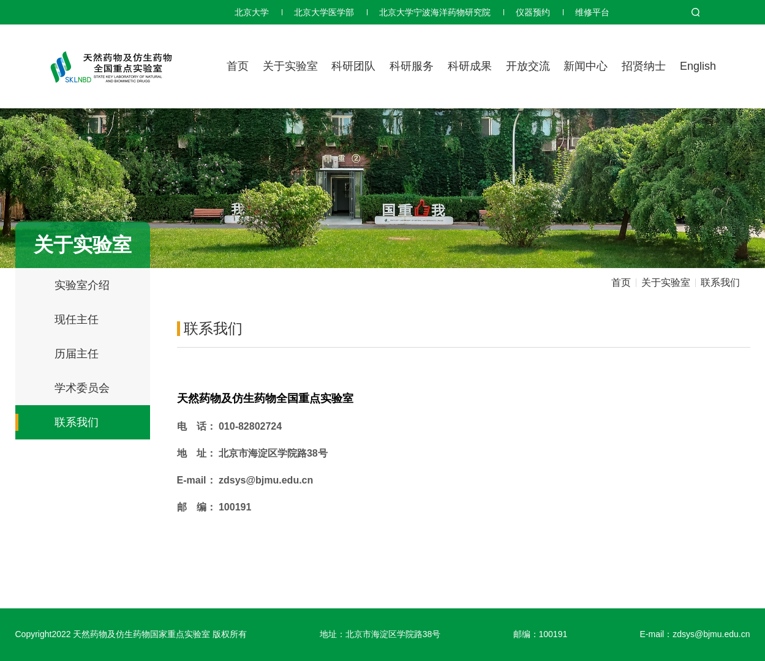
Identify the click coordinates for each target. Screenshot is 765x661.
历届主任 (77, 354)
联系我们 (77, 422)
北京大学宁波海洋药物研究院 (435, 12)
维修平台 (592, 12)
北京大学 (252, 12)
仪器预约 (533, 12)
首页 (238, 66)
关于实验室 (290, 66)
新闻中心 (585, 66)
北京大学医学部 (324, 12)
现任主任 (77, 319)
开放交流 (528, 66)
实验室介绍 (82, 285)
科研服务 (412, 66)
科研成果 (470, 66)
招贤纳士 (644, 66)
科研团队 (353, 66)
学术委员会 (82, 388)
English (698, 66)
